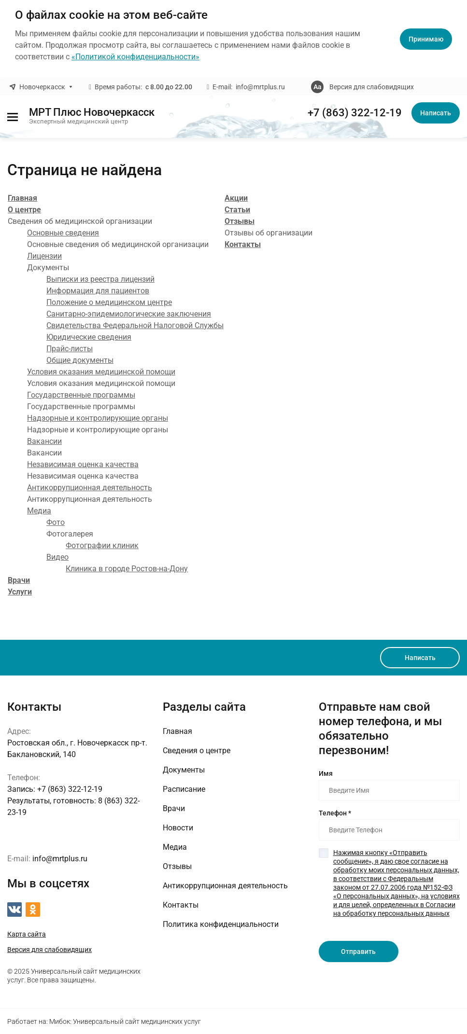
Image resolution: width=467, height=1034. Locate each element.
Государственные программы (81, 395)
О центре (24, 209)
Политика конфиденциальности (221, 924)
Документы (184, 769)
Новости (178, 827)
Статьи (237, 209)
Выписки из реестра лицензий (100, 279)
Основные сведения (63, 232)
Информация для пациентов (97, 290)
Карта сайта (26, 934)
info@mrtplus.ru (260, 87)
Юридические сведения (88, 337)
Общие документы (79, 360)
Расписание (184, 789)
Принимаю (426, 39)
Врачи (19, 580)
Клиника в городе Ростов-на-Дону (127, 568)
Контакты (243, 244)
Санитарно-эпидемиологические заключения (128, 313)
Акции (236, 198)
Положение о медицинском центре (109, 302)
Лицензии (44, 256)
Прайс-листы (69, 348)
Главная (22, 198)
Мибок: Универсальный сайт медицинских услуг (125, 1021)
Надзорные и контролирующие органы (97, 418)
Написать (435, 113)
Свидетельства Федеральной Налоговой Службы (135, 325)
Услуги (20, 591)
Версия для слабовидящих (371, 87)
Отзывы (240, 221)
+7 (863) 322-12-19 (355, 113)
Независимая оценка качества (83, 464)
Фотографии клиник (102, 545)
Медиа (39, 510)
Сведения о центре (196, 750)
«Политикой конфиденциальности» (135, 56)
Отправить (358, 951)
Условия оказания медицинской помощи (101, 371)
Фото (55, 522)
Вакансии (44, 441)
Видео (57, 557)
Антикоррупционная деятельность (89, 487)
